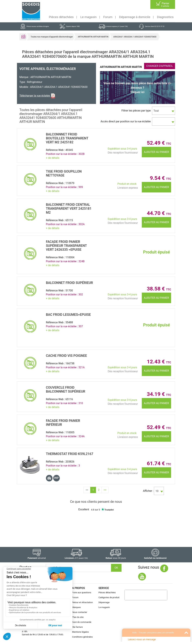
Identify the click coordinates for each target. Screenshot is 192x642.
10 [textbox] (156, 491)
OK (116, 567)
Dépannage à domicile (134, 17)
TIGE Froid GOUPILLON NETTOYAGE (64, 173)
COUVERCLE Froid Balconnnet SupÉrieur (65, 389)
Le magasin (88, 17)
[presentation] (146, 595)
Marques (76, 607)
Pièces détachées (61, 17)
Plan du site (77, 617)
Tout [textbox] (156, 110)
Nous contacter (79, 612)
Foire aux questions (81, 592)
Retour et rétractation (82, 602)
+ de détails (52, 157)
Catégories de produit (108, 597)
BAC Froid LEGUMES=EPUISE (68, 315)
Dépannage (104, 602)
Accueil (23, 36)
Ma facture (77, 627)
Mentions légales (80, 632)
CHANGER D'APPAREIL (159, 65)
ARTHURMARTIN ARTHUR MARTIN (93, 37)
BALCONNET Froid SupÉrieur (69, 283)
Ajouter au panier (156, 152)
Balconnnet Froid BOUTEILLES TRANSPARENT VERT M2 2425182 (67, 138)
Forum (107, 17)
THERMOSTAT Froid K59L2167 (69, 454)
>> (105, 489)
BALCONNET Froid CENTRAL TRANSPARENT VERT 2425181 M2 (69, 208)
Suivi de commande (81, 622)
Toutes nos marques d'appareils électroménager (52, 37)
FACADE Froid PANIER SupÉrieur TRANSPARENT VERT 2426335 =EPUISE (66, 246)
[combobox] (163, 111)
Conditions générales (82, 637)
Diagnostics (165, 17)
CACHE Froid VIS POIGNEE (66, 356)
